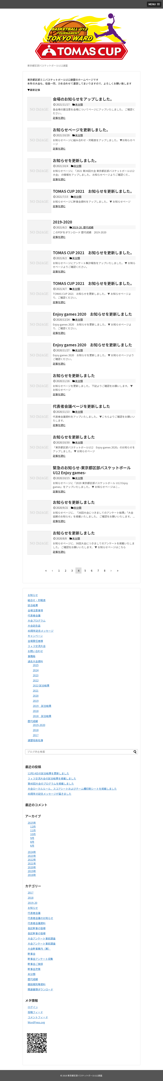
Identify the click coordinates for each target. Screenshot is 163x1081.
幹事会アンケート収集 (40, 959)
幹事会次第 (34, 969)
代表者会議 (34, 615)
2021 (36, 690)
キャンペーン (35, 636)
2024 (36, 670)
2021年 (32, 863)
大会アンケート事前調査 (42, 938)
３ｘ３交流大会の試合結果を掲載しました (52, 778)
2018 (36, 711)
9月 (32, 838)
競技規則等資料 (37, 984)
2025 (36, 665)
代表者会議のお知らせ (40, 918)
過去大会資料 (35, 661)
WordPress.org (36, 1022)
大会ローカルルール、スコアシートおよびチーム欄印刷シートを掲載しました (72, 788)
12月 (33, 826)
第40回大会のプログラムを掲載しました (51, 783)
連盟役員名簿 (35, 740)
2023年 (32, 856)
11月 (33, 830)
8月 (32, 842)
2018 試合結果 (42, 716)
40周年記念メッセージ (40, 631)
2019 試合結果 (42, 706)
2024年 (32, 852)
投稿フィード (35, 1012)
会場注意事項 (35, 610)
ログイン (33, 1007)
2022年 (32, 859)
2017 (36, 735)
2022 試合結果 (41, 685)
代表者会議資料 (37, 923)
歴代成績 (33, 721)
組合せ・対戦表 (37, 600)
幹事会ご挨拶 (35, 964)
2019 (36, 701)
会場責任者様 (35, 641)
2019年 (32, 871)
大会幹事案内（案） (39, 948)
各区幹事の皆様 (37, 928)
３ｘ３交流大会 (37, 646)
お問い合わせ (35, 651)
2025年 (32, 823)
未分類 (31, 974)
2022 (36, 680)
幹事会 (31, 954)
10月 (33, 834)
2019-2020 (39, 725)
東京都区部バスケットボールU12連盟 (84, 1075)
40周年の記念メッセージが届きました (49, 794)
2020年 (32, 867)
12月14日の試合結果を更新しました (48, 773)
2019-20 (32, 903)
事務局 (31, 656)
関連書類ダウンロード (40, 989)
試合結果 (33, 605)
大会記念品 (34, 625)
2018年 (32, 875)
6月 (32, 845)
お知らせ (33, 595)
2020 (36, 696)
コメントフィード (38, 1017)
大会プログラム (37, 620)
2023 (36, 675)
